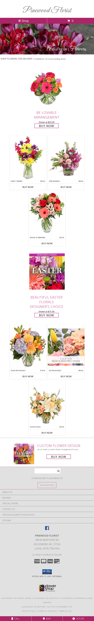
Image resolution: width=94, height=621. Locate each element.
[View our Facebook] (47, 529)
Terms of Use (65, 611)
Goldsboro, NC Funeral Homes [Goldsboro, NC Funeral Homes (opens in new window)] (16, 598)
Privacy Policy (29, 611)
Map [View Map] (47, 618)
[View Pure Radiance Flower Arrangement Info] (66, 157)
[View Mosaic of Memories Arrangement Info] (47, 214)
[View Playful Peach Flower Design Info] (47, 403)
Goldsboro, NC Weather (33, 607)
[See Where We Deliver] (47, 485)
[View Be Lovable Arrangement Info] (47, 87)
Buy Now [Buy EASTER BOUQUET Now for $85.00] (66, 376)
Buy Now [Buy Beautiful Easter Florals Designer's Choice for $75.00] (46, 315)
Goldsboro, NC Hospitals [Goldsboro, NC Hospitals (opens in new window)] (46, 598)
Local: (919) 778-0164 (47, 548)
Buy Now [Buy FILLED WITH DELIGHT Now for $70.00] (27, 376)
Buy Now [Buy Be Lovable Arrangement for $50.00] (46, 126)
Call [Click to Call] (16, 618)
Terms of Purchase (47, 611)
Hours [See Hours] (78, 618)
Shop (23, 21)
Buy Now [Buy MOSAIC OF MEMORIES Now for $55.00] (47, 243)
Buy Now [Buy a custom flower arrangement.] (58, 457)
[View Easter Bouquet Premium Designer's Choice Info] (66, 347)
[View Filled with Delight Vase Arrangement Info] (28, 347)
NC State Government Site (60, 607)
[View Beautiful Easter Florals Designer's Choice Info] (47, 272)
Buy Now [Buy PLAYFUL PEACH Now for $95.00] (47, 432)
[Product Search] (47, 471)
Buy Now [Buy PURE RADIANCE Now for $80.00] (66, 187)
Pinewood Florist (47, 10)
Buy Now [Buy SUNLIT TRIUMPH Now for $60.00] (27, 187)
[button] (47, 571)
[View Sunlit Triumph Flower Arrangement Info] (28, 157)
